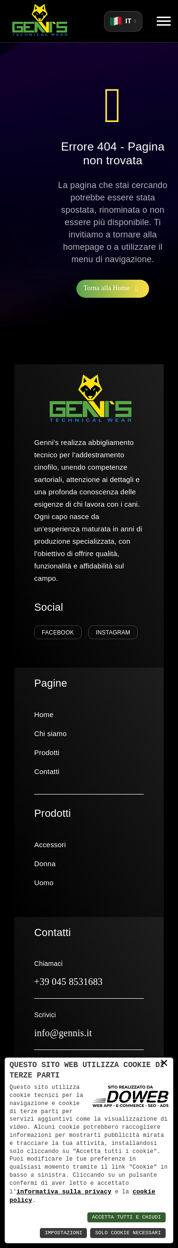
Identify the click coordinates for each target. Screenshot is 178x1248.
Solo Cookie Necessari (128, 1233)
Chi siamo (50, 733)
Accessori (50, 845)
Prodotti (46, 752)
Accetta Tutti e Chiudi (126, 1217)
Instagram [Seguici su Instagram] (113, 632)
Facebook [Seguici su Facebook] (58, 632)
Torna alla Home (113, 288)
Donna (45, 864)
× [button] (164, 1063)
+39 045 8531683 (68, 981)
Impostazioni (63, 1233)
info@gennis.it (63, 1033)
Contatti (46, 771)
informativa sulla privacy (64, 1191)
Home (44, 714)
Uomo (44, 883)
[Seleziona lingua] (123, 21)
